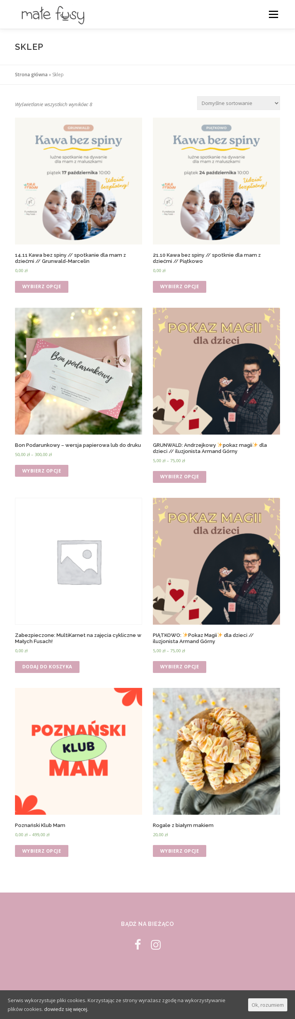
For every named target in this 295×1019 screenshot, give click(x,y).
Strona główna (31, 74)
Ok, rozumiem (268, 1004)
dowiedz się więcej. (66, 1009)
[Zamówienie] (238, 103)
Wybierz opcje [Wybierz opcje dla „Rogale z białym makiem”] (179, 851)
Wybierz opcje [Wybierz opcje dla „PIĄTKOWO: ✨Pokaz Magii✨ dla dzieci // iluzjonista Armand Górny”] (179, 666)
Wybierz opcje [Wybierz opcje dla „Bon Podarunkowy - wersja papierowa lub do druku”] (41, 471)
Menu (273, 14)
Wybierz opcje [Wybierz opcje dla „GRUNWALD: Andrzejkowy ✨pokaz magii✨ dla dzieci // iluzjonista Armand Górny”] (179, 476)
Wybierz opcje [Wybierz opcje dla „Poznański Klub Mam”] (41, 851)
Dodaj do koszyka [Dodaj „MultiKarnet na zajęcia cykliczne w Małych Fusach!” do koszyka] (47, 666)
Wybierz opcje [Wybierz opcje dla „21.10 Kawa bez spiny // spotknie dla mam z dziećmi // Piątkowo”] (179, 286)
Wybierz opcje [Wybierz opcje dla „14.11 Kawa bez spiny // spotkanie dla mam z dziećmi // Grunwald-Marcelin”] (41, 286)
